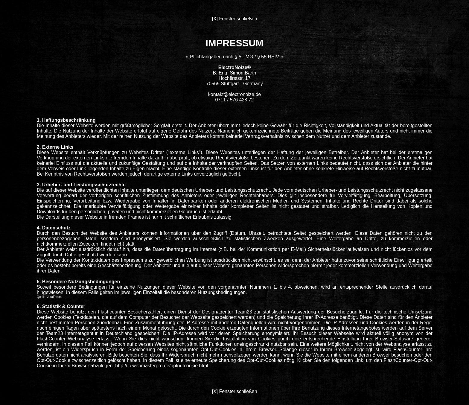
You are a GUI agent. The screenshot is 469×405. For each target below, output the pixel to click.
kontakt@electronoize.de (234, 94)
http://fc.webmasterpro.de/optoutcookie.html (161, 365)
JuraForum (54, 297)
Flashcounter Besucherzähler (129, 311)
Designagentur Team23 (227, 311)
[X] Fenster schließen (234, 18)
